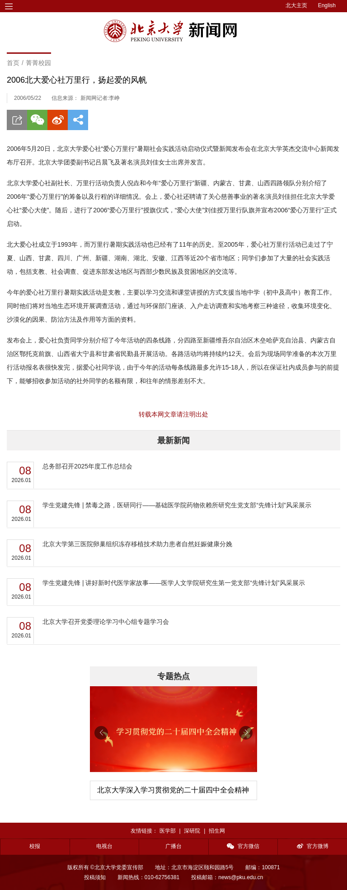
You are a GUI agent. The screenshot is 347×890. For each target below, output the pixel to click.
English (327, 5)
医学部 (167, 831)
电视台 (104, 846)
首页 (13, 62)
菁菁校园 (38, 62)
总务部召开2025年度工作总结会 (87, 466)
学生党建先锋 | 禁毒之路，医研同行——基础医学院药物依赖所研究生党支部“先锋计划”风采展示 (176, 505)
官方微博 (312, 846)
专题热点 (173, 676)
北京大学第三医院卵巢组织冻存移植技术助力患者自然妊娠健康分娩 (137, 544)
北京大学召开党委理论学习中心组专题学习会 (105, 621)
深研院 (192, 831)
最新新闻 (173, 440)
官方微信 (243, 846)
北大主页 (296, 5)
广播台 (173, 846)
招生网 (217, 831)
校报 (34, 846)
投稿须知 (95, 877)
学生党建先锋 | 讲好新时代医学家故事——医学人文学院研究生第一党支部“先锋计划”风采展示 (173, 582)
